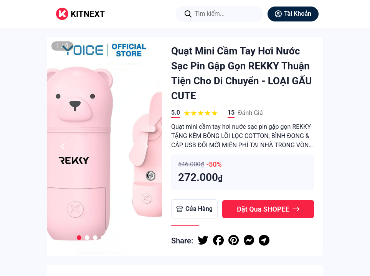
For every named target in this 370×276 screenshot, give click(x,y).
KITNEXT (88, 14)
